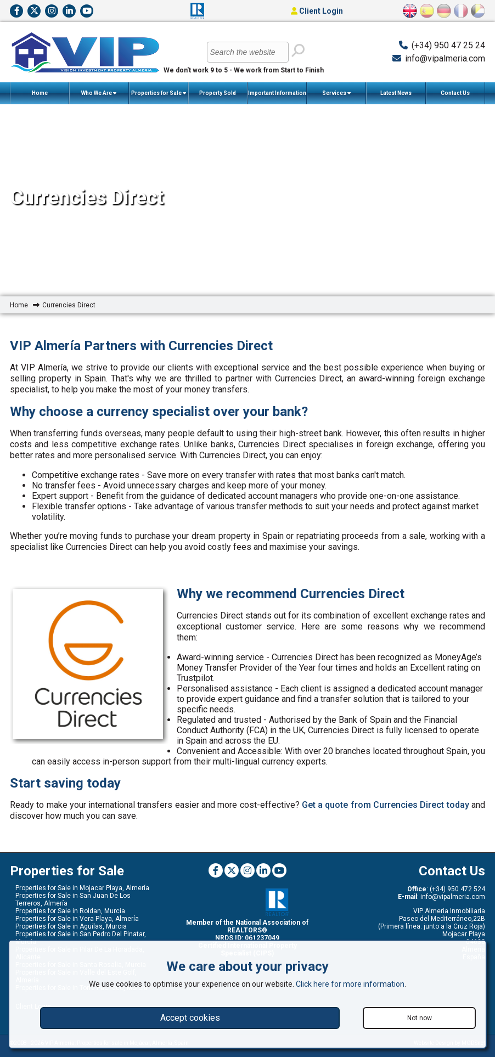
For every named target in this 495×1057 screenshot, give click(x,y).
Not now (419, 1018)
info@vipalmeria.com (445, 58)
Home (40, 93)
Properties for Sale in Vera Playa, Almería (77, 919)
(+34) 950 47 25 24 (448, 45)
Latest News (396, 93)
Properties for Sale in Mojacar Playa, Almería (82, 888)
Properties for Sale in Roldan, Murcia (70, 911)
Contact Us (455, 93)
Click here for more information (350, 984)
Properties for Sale (158, 93)
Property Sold (217, 93)
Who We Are (98, 93)
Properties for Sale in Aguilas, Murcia (71, 926)
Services (336, 93)
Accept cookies (190, 1018)
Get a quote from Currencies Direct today (385, 805)
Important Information (277, 97)
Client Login (317, 11)
